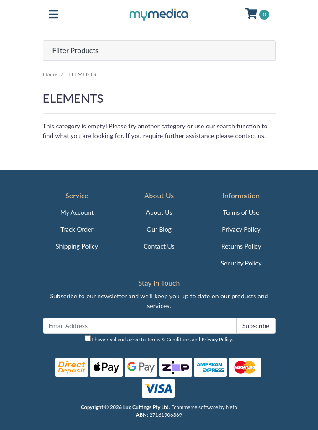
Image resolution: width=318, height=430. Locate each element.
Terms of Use (241, 212)
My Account (77, 212)
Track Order (76, 229)
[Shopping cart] (257, 14)
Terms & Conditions (169, 339)
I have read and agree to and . (159, 338)
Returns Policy (241, 246)
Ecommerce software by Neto (204, 407)
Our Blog (159, 229)
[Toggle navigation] (53, 14)
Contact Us (158, 246)
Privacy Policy (241, 229)
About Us (159, 212)
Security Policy (241, 263)
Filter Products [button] (75, 50)
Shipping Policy (77, 246)
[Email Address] (140, 326)
